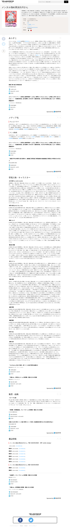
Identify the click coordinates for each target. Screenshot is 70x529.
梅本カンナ (38, 55)
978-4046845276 (22, 461)
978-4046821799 (22, 453)
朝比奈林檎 (16, 129)
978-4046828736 (22, 456)
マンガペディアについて (14, 525)
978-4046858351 (22, 470)
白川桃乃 (19, 41)
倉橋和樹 (26, 129)
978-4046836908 (22, 459)
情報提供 (21, 525)
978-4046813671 (22, 451)
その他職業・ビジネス (31, 24)
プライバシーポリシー (33, 525)
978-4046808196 (22, 448)
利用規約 (25, 525)
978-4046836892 (22, 467)
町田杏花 (27, 41)
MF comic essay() (32, 27)
